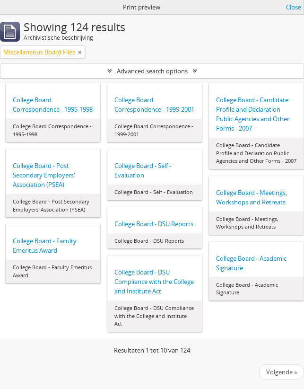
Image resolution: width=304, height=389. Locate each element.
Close (293, 7)
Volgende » (281, 372)
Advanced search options (152, 71)
